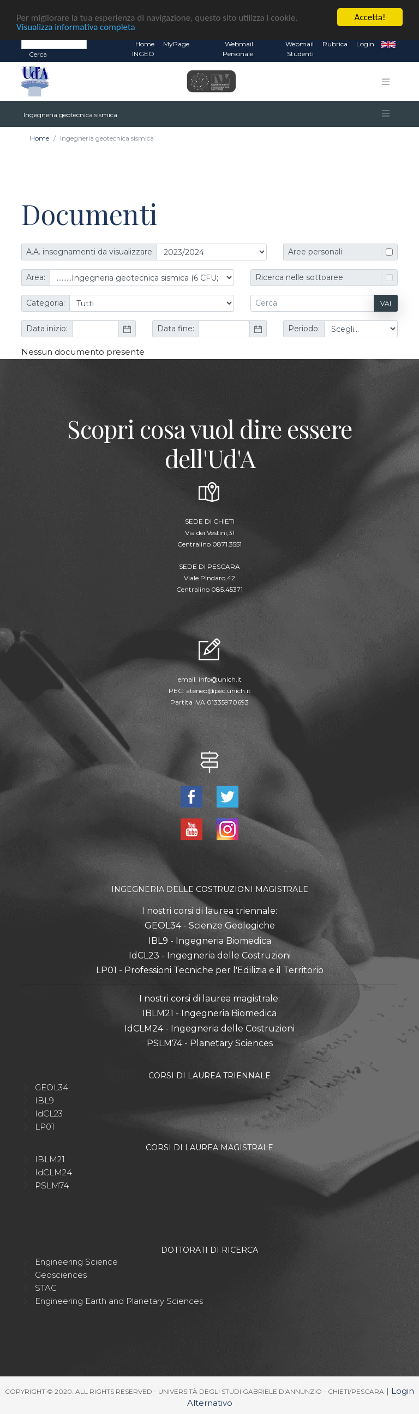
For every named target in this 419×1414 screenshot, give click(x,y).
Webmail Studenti (299, 48)
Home (39, 137)
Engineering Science (76, 1261)
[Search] (54, 43)
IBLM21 (50, 1159)
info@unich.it (220, 679)
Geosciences (61, 1274)
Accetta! (370, 16)
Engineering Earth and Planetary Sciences (119, 1300)
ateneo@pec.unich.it (218, 690)
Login (365, 43)
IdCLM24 (53, 1172)
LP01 (45, 1126)
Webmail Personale (238, 48)
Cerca (38, 54)
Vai (385, 303)
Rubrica (335, 43)
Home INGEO (143, 48)
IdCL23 (49, 1113)
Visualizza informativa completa (75, 26)
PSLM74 (52, 1185)
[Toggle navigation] (386, 81)
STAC (46, 1287)
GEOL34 (51, 1087)
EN (388, 44)
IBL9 (44, 1100)
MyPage (176, 43)
